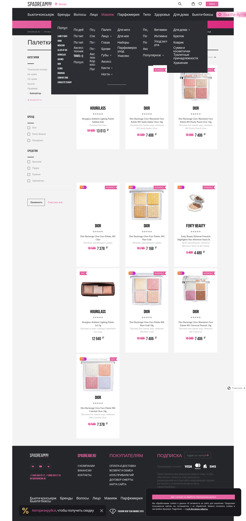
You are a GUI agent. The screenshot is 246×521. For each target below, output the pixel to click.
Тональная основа (38, 69)
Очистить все (55, 202)
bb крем (33, 74)
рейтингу (119, 58)
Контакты (84, 475)
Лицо (94, 15)
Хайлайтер (38, 181)
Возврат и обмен (121, 470)
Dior (34, 128)
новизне (150, 58)
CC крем (33, 79)
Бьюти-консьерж (41, 15)
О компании (86, 466)
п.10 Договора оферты (197, 509)
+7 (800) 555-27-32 (53, 475)
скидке (139, 58)
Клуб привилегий (121, 475)
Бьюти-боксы (202, 15)
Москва (62, 4)
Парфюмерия (128, 15)
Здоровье (162, 15)
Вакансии (84, 470)
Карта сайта (117, 484)
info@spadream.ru (38, 478)
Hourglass (37, 140)
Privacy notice (237, 388)
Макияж (107, 15)
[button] (179, 4)
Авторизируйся (44, 510)
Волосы (80, 15)
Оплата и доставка (122, 466)
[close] (244, 388)
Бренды (64, 15)
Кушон (31, 83)
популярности (104, 58)
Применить (36, 202)
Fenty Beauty (39, 134)
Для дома (181, 15)
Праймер (33, 88)
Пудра (35, 168)
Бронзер (37, 162)
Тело (147, 15)
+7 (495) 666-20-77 (37, 475)
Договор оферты (121, 479)
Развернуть (36, 100)
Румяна (36, 174)
